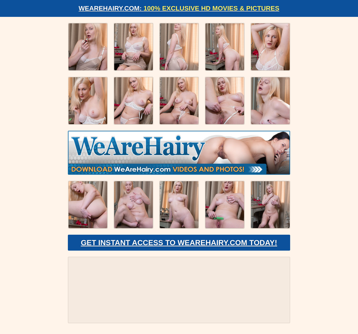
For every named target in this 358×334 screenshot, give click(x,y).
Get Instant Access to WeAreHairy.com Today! (179, 242)
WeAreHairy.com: (179, 8)
